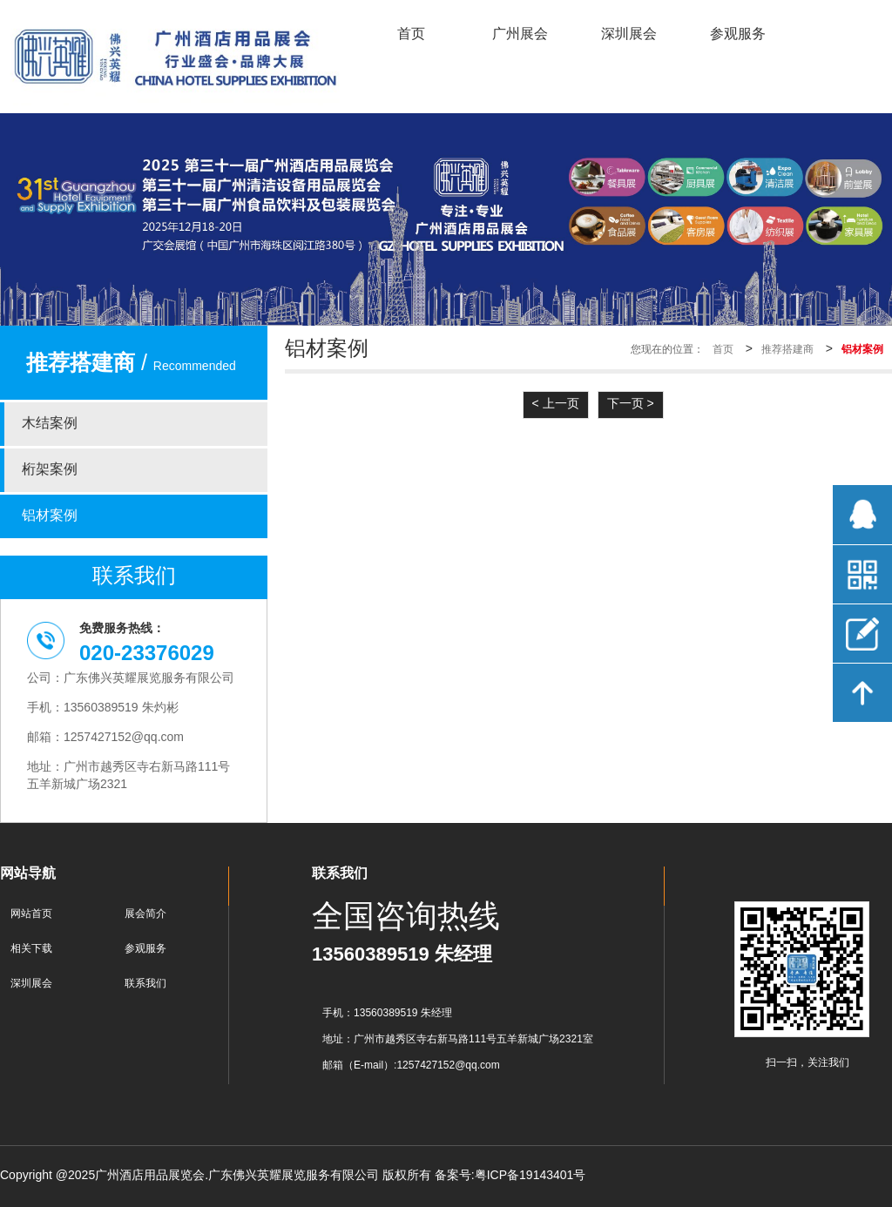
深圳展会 (31, 983)
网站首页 (31, 914)
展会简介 (145, 914)
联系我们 (145, 983)
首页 (723, 349)
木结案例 (50, 423)
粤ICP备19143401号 (530, 1176)
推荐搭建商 (787, 349)
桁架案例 (50, 469)
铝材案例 (50, 516)
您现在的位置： (667, 349)
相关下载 (31, 948)
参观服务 (145, 948)
